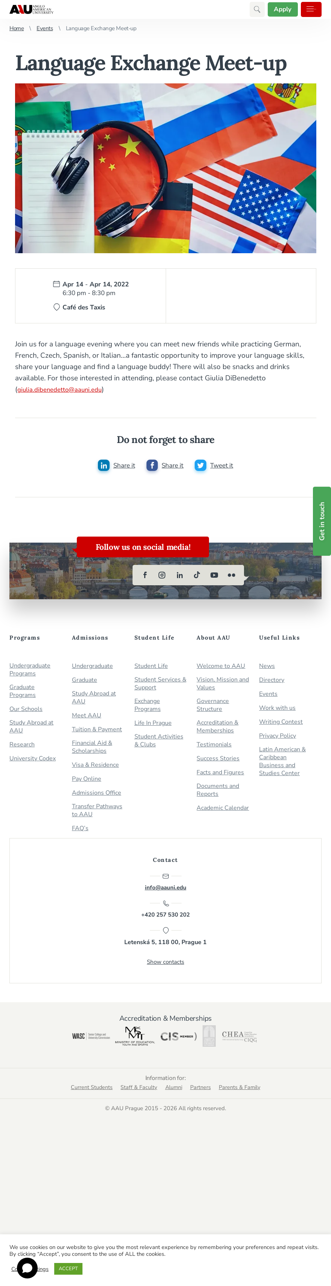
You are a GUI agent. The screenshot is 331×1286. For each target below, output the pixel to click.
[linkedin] (179, 577)
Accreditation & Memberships (217, 729)
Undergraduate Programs (29, 672)
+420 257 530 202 (165, 915)
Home (16, 28)
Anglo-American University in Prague (31, 9)
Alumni (174, 1110)
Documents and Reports (218, 792)
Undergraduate (92, 668)
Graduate (84, 682)
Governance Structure (213, 707)
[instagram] (162, 577)
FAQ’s (80, 831)
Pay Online (86, 781)
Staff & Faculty (134, 1110)
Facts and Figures (220, 775)
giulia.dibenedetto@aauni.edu (65, 389)
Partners (206, 1110)
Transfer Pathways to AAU (97, 813)
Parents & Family (252, 1110)
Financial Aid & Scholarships (92, 749)
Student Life (151, 668)
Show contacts (165, 972)
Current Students (80, 1110)
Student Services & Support (160, 686)
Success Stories (218, 761)
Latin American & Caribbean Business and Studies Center (282, 764)
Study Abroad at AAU (31, 729)
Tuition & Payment (97, 732)
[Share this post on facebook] (165, 466)
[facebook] (145, 577)
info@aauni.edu (165, 884)
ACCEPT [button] (68, 1268)
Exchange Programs (147, 707)
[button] (234, 9)
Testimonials (214, 747)
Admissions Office (96, 795)
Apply (263, 9)
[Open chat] (27, 1268)
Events (45, 28)
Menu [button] (303, 9)
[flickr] (231, 577)
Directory (271, 682)
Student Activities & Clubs (158, 743)
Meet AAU (86, 718)
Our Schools (26, 711)
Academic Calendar (223, 810)
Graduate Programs (22, 693)
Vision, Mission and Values (223, 686)
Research (22, 747)
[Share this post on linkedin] (114, 466)
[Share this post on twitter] (216, 466)
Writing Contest (281, 724)
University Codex (32, 761)
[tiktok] (197, 577)
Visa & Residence (95, 767)
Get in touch (321, 521)
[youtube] (214, 577)
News (267, 668)
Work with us (277, 710)
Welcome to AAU (221, 668)
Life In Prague (153, 725)
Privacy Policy (277, 738)
